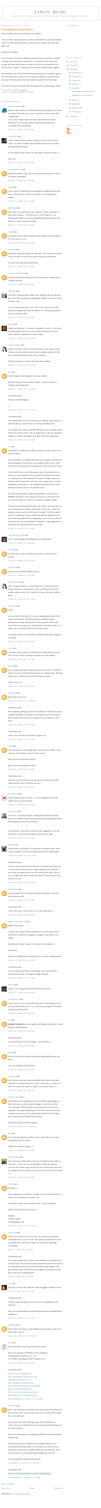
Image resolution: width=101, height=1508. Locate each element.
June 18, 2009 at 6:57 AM (21, 599)
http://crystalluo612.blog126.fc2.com (22, 1376)
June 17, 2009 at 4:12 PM (21, 201)
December (76, 73)
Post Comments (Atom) (21, 1494)
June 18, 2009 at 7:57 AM (21, 659)
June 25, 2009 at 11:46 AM (22, 1126)
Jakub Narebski (14, 345)
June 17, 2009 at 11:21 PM (21, 389)
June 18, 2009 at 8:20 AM (21, 686)
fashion (13, 92)
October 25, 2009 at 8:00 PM (23, 1463)
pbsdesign (12, 208)
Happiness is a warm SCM (82, 95)
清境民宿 (37, 1473)
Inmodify (11, 291)
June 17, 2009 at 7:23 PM (21, 266)
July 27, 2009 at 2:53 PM (21, 1363)
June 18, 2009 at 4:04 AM (21, 543)
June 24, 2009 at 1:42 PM (21, 1090)
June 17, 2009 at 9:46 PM (21, 284)
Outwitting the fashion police (83, 91)
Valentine (11, 1325)
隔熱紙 (48, 1473)
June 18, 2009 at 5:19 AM (21, 575)
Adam (10, 232)
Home (32, 1488)
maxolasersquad (14, 106)
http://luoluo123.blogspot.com (19, 1373)
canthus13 (12, 1232)
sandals (22, 92)
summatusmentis (14, 169)
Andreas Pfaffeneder (16, 273)
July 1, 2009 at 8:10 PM (20, 1249)
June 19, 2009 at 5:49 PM (21, 960)
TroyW (11, 550)
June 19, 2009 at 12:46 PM (22, 882)
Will (10, 1342)
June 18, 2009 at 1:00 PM (21, 725)
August (75, 80)
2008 (72, 116)
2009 (72, 69)
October (75, 76)
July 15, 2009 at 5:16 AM (21, 1318)
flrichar (11, 984)
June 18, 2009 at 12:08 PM (22, 701)
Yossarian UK (13, 999)
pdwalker (11, 249)
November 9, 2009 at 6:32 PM (24, 1477)
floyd (10, 187)
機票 (43, 1473)
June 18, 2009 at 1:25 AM (21, 440)
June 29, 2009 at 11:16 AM (22, 1226)
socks (30, 92)
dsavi (10, 1052)
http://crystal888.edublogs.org (19, 1389)
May (74, 100)
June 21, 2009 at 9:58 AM (21, 992)
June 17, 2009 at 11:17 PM (21, 365)
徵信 (31, 1473)
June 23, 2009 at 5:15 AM (21, 1069)
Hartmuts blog (13, 1097)
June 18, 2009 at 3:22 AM (21, 528)
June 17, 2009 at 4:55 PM (21, 225)
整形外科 (12, 1473)
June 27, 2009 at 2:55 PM (21, 1150)
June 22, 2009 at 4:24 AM (21, 1013)
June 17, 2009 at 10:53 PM (22, 338)
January (75, 111)
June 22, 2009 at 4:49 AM (21, 1031)
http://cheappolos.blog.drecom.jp (21, 1383)
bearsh (10, 324)
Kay (9, 1283)
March (75, 104)
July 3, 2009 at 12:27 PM (21, 1291)
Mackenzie (12, 811)
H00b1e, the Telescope (17, 921)
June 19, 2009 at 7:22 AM (21, 838)
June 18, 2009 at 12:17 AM (22, 410)
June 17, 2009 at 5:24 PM (21, 243)
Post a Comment (7, 1484)
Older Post (58, 1488)
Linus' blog (51, 12)
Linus (70, 129)
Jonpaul (11, 844)
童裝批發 (20, 1473)
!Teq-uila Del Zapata (16, 535)
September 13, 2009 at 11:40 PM (25, 1399)
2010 (72, 65)
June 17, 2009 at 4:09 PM (21, 180)
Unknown (12, 567)
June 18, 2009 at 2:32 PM (21, 769)
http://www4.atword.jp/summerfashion (23, 1392)
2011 (72, 61)
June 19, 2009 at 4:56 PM (21, 915)
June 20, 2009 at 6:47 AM (21, 978)
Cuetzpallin (12, 136)
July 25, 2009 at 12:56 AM (21, 1336)
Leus (10, 648)
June (74, 88)
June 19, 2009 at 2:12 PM (21, 900)
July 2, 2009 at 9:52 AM (20, 1276)
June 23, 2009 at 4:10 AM (21, 1046)
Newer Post (5, 1488)
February (76, 108)
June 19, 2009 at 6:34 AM (21, 805)
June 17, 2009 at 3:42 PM (21, 130)
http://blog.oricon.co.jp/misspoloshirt (22, 1395)
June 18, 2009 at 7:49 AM (21, 641)
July (74, 84)
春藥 (26, 1473)
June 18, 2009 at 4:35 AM (21, 561)
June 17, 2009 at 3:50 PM (21, 163)
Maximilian (12, 889)
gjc (9, 1133)
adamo (10, 666)
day (9, 372)
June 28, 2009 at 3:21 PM (21, 1177)
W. (9, 446)
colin (10, 746)
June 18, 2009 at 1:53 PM (21, 739)
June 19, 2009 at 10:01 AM (22, 855)
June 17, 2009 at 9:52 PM (21, 317)
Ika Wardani (13, 794)
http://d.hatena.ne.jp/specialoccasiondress (24, 1386)
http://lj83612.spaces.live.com (19, 1380)
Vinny (10, 1184)
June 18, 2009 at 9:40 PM (21, 787)
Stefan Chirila (13, 1157)
